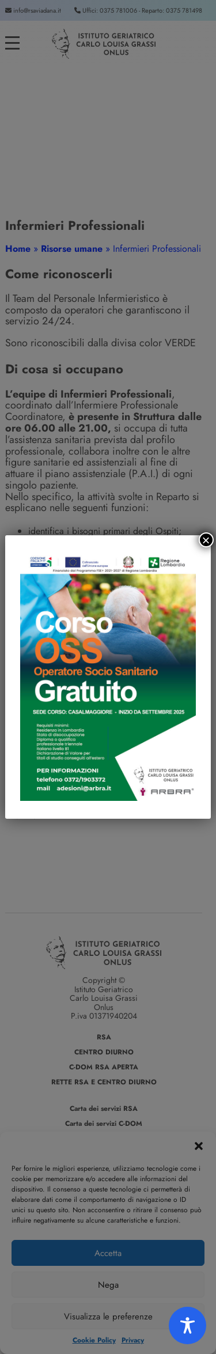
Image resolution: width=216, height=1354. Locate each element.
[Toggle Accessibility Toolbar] (187, 1325)
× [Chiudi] (206, 539)
